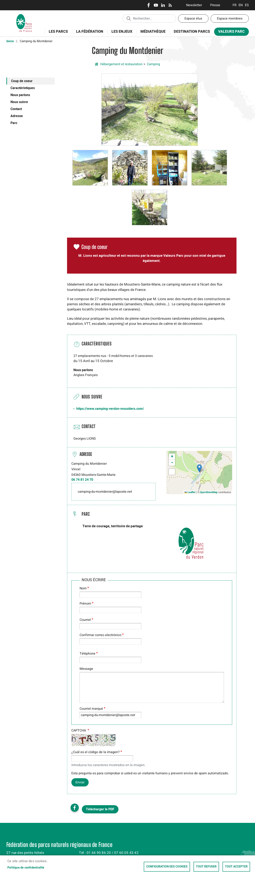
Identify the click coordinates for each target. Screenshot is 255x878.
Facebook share (75, 808)
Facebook (148, 5)
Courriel (85, 619)
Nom (83, 588)
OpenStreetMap (209, 492)
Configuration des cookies (167, 867)
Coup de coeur (21, 81)
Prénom (85, 603)
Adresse (16, 116)
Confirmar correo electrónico (100, 635)
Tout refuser (206, 867)
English (241, 5)
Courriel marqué (91, 708)
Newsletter (194, 5)
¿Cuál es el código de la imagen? (95, 752)
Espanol (247, 5)
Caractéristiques (22, 88)
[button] (149, 109)
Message (86, 668)
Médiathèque (153, 31)
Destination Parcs (192, 31)
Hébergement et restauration (121, 64)
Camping (153, 64)
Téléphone (87, 653)
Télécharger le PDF (100, 809)
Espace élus (193, 18)
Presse (215, 5)
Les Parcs (57, 34)
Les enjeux (120, 34)
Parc (13, 123)
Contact (16, 109)
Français (234, 5)
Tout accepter (236, 867)
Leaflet (189, 492)
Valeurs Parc (230, 32)
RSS (170, 5)
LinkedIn (163, 5)
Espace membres (229, 18)
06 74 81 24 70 (82, 479)
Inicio (10, 41)
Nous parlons (20, 95)
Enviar (80, 782)
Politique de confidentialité (25, 868)
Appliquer (128, 18)
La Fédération (88, 34)
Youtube (155, 5)
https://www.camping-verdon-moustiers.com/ (110, 408)
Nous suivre (19, 102)
